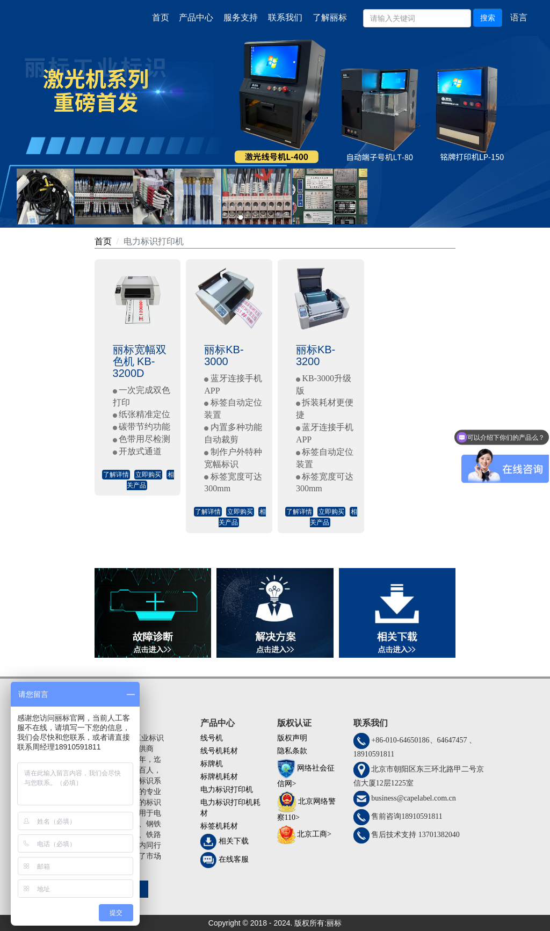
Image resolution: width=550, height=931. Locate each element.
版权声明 (292, 738)
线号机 (211, 738)
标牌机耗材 (219, 777)
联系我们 (285, 17)
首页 (160, 17)
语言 (518, 17)
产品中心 (196, 17)
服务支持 (240, 17)
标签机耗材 (219, 826)
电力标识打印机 (154, 241)
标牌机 (211, 764)
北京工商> (314, 834)
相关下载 (234, 841)
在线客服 (234, 859)
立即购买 (148, 474)
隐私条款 (292, 751)
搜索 (487, 17)
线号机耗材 (219, 751)
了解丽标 (330, 17)
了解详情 (116, 474)
